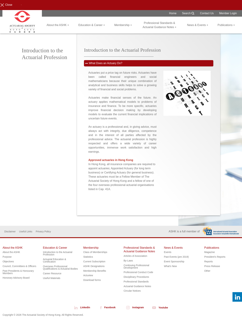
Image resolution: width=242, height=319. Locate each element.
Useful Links (25, 231)
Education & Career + (91, 25)
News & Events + (197, 25)
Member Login (228, 13)
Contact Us (207, 13)
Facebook (107, 307)
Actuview (88, 275)
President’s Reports (214, 257)
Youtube (159, 307)
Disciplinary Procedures (136, 277)
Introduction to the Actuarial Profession (57, 253)
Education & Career (55, 247)
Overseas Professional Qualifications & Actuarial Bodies (60, 267)
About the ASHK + (58, 25)
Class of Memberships (95, 252)
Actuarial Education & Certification (54, 260)
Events (167, 252)
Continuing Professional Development (136, 266)
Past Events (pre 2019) (176, 257)
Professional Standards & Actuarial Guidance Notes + (159, 25)
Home (172, 13)
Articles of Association (135, 256)
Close (7, 5)
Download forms (92, 280)
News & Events (173, 247)
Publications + (226, 25)
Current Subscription (94, 261)
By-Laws (128, 260)
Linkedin (81, 307)
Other (207, 270)
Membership (90, 247)
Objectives (8, 261)
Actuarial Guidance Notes (137, 286)
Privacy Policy (43, 231)
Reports (208, 261)
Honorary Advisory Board (16, 278)
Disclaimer (10, 231)
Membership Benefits (94, 270)
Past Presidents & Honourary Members (18, 272)
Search (188, 13)
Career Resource (52, 273)
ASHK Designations (94, 266)
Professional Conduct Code (138, 272)
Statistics (88, 257)
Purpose (7, 257)
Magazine (209, 252)
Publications (211, 247)
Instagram (134, 307)
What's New (170, 266)
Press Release (212, 266)
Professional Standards (136, 281)
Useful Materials (51, 278)
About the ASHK (13, 247)
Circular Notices (132, 291)
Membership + (123, 25)
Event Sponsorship (174, 261)
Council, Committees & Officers (19, 266)
